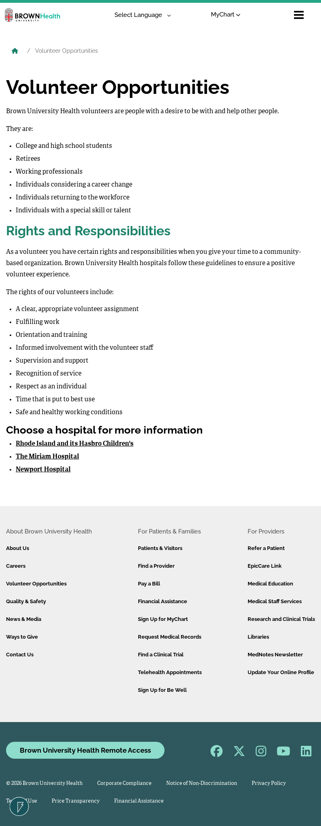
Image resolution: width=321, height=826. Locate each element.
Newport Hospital (43, 470)
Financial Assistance (162, 601)
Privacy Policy (269, 783)
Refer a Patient (266, 548)
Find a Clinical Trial (160, 655)
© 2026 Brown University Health (44, 783)
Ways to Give (22, 637)
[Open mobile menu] (299, 15)
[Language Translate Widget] (140, 15)
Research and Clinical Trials (281, 619)
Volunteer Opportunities (36, 584)
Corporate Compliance (124, 783)
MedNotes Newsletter (275, 655)
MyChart (225, 14)
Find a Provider (156, 566)
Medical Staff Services (275, 601)
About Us (17, 548)
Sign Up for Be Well (162, 690)
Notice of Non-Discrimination (201, 783)
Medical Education (270, 584)
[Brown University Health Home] (15, 51)
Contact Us (19, 655)
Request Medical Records (169, 637)
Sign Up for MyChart (163, 619)
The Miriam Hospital (47, 457)
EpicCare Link (264, 566)
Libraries (258, 637)
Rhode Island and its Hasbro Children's (74, 444)
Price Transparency (76, 801)
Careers (15, 566)
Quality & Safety (26, 601)
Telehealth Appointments (170, 672)
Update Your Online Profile (281, 672)
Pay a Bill (149, 584)
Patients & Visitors (160, 548)
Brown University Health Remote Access (85, 750)
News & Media (23, 619)
